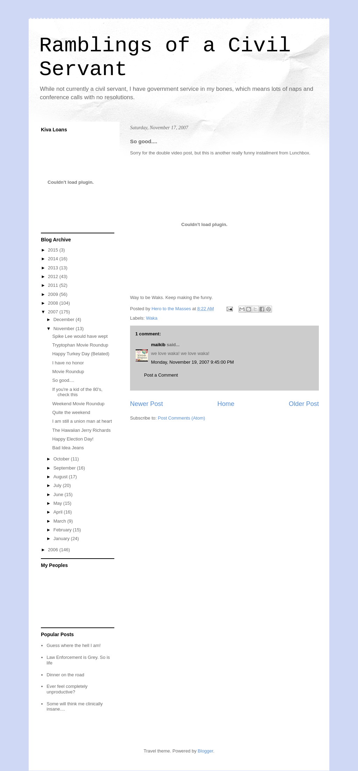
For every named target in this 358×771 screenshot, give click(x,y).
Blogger (205, 751)
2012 (53, 276)
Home (226, 403)
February (63, 529)
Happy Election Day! (72, 439)
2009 (53, 294)
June (59, 494)
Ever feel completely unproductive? (66, 689)
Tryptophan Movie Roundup (80, 345)
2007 (53, 311)
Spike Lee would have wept (79, 336)
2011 (53, 285)
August (61, 476)
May (58, 503)
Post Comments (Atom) (181, 418)
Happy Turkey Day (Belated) (80, 353)
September (65, 468)
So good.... (63, 380)
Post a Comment (161, 375)
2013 (53, 267)
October (62, 458)
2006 (53, 549)
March (60, 521)
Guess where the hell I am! (73, 645)
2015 (53, 250)
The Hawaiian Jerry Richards (81, 430)
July (58, 485)
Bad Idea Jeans (68, 447)
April (58, 512)
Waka (152, 318)
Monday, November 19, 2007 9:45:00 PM (192, 362)
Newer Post (146, 403)
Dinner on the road (65, 674)
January (62, 538)
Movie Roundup (68, 371)
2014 (53, 258)
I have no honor (68, 362)
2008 (53, 303)
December (64, 319)
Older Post (304, 403)
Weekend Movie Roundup (78, 403)
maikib (158, 344)
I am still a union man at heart (82, 421)
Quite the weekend (71, 412)
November (64, 328)
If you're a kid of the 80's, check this (77, 392)
